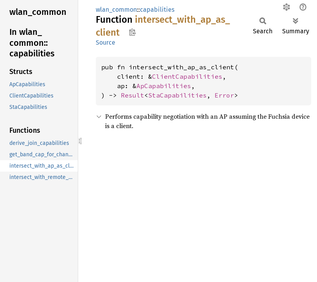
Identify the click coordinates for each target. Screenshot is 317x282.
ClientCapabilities (187, 76)
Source (105, 42)
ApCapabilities (163, 86)
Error (224, 95)
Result (132, 95)
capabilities (157, 9)
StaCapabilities (177, 95)
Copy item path (132, 32)
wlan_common (116, 9)
